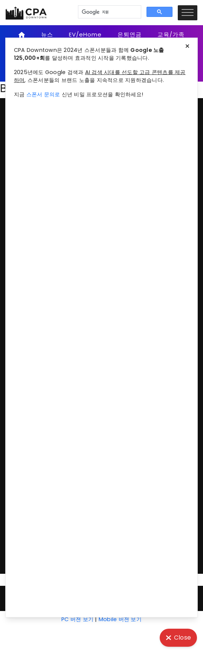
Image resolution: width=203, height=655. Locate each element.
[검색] (109, 12)
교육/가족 (171, 34)
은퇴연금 (130, 34)
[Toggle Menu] (188, 12)
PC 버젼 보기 (77, 619)
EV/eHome (85, 34)
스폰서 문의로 (43, 94)
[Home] (22, 34)
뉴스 (47, 34)
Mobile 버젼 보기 (120, 619)
